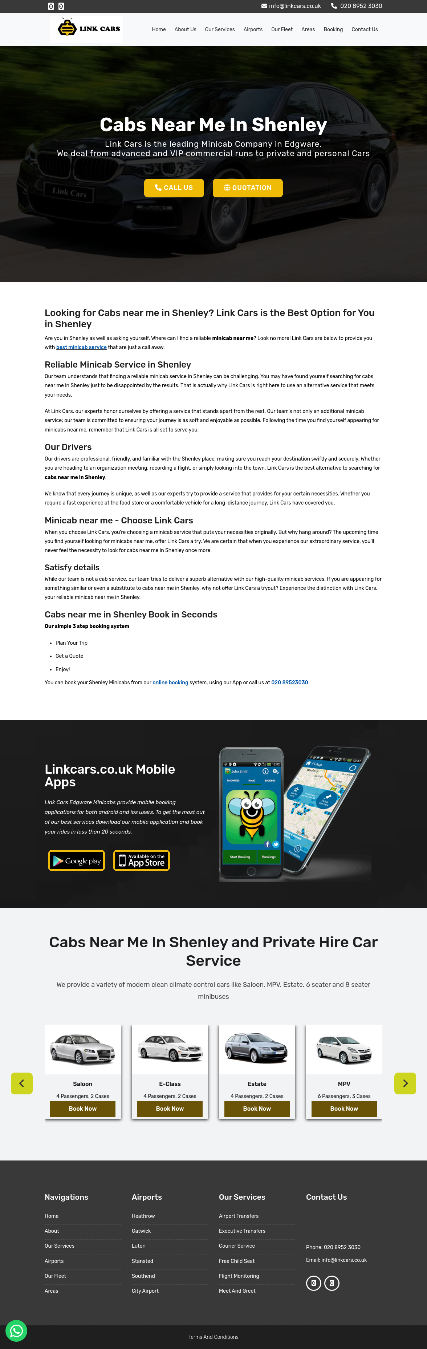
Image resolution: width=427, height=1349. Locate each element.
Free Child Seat (237, 1261)
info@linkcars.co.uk (290, 6)
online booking (170, 683)
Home (159, 30)
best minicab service (81, 347)
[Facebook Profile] (51, 6)
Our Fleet (282, 30)
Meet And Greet (237, 1291)
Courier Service (237, 1246)
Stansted (142, 1261)
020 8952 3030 (355, 6)
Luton (139, 1246)
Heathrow (143, 1216)
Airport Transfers (239, 1216)
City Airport (145, 1291)
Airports (253, 30)
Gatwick (141, 1231)
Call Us (174, 188)
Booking (333, 30)
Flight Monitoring (239, 1276)
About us (185, 30)
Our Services (220, 30)
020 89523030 (289, 683)
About (52, 1231)
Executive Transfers (242, 1231)
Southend (143, 1276)
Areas (308, 30)
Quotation (248, 188)
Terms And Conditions (213, 1337)
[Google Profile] (61, 6)
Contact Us (365, 30)
